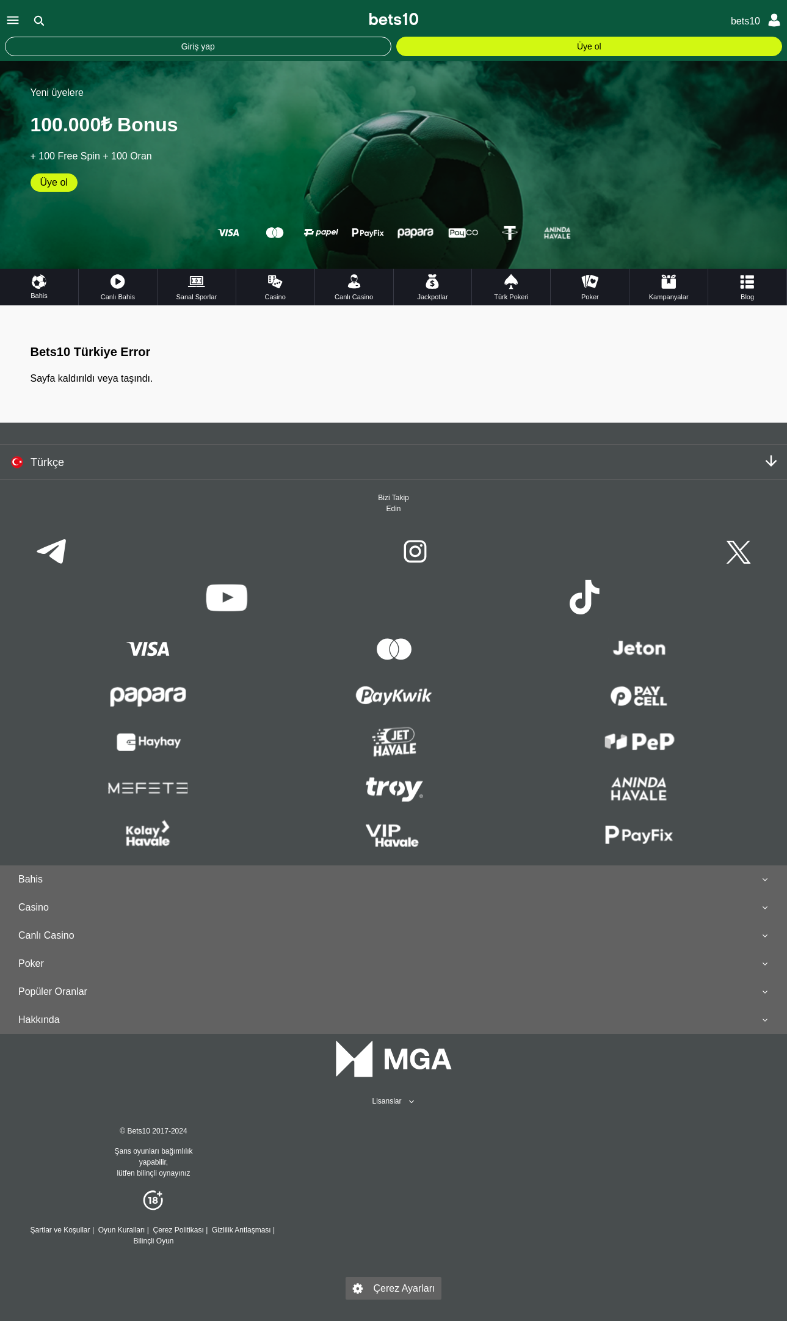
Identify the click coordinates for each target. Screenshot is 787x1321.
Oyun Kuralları (121, 1230)
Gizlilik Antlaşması (241, 1230)
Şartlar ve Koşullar (60, 1230)
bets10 (745, 21)
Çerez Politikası (178, 1230)
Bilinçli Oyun (153, 1241)
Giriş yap (198, 46)
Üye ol (589, 46)
